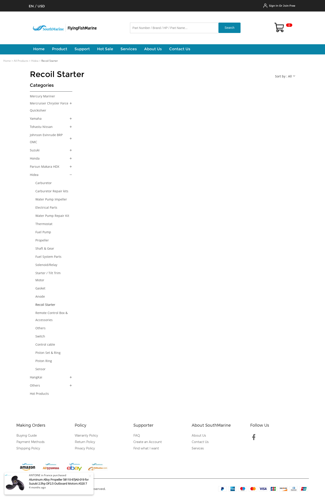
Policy (80, 425)
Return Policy (85, 442)
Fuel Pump (43, 232)
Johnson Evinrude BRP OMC (46, 138)
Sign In (273, 5)
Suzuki (35, 150)
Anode (40, 296)
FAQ (136, 435)
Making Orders (30, 425)
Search (229, 27)
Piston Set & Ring (48, 353)
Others (40, 328)
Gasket (40, 288)
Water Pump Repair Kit (52, 216)
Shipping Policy (28, 448)
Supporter (143, 425)
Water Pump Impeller (51, 199)
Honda (35, 158)
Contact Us (200, 442)
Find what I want (146, 448)
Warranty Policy (86, 435)
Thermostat (43, 224)
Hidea (34, 61)
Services (198, 448)
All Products (21, 61)
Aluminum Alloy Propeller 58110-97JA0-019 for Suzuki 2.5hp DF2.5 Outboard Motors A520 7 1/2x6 (59, 483)
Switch (40, 336)
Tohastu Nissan (41, 127)
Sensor (40, 369)
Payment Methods (30, 442)
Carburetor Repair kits (51, 191)
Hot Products (39, 393)
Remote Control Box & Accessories (51, 316)
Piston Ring (43, 361)
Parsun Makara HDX (44, 166)
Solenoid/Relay (46, 265)
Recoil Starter (45, 304)
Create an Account (147, 442)
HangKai (36, 377)
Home (7, 61)
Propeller (42, 240)
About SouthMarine (211, 425)
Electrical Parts (46, 207)
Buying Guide (26, 435)
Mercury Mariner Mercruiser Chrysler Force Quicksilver (49, 103)
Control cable (45, 344)
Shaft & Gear (44, 248)
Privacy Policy (85, 448)
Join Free (289, 5)
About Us (199, 435)
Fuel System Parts (48, 256)
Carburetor (43, 183)
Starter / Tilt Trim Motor (48, 276)
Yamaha (36, 118)
